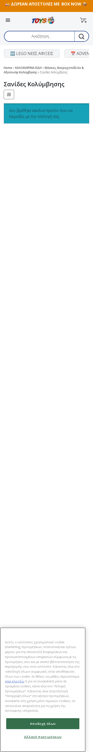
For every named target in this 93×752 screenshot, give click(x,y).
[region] (43, 689)
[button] (83, 20)
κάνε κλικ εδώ (14, 681)
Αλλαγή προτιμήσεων (43, 737)
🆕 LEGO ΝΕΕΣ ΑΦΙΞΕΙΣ (31, 53)
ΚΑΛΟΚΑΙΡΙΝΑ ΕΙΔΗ (28, 68)
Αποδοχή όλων (43, 723)
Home (8, 68)
